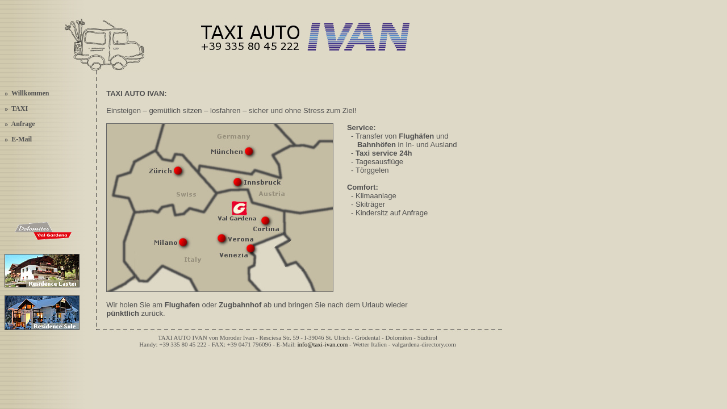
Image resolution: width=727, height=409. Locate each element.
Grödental (367, 337)
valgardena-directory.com (424, 344)
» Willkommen (27, 93)
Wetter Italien (370, 344)
